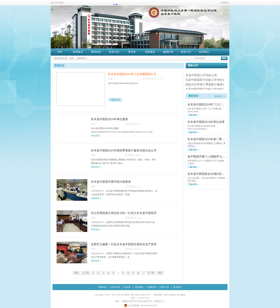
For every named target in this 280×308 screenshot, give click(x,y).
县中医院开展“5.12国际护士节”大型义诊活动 (216, 156)
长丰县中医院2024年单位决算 (206, 121)
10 (138, 273)
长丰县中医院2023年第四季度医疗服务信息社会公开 (124, 150)
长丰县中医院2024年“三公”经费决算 (210, 104)
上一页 (85, 273)
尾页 (160, 273)
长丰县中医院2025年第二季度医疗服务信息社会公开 (220, 139)
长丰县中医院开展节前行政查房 (111, 181)
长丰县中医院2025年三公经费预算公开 (132, 74)
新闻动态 (81, 58)
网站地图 (157, 295)
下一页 (151, 273)
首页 (59, 52)
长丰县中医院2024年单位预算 (109, 119)
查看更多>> (219, 96)
